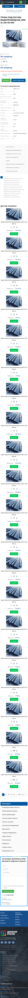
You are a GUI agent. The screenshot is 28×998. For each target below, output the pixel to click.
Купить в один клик (18, 78)
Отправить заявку (20, 2)
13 (19, 786)
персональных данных (20, 878)
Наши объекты (4, 908)
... (16, 786)
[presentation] (13, 873)
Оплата (2, 911)
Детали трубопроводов (8, 806)
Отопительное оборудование (9, 817)
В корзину (6, 78)
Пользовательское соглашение (7, 934)
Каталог (7, 6)
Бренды (4, 942)
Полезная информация (21, 903)
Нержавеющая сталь (7, 843)
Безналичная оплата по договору (9, 74)
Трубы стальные (6, 828)
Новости (17, 908)
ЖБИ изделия (5, 821)
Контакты (17, 913)
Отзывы (17, 911)
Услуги (17, 906)
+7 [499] (8, 2)
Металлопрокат (6, 832)
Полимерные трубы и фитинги (10, 799)
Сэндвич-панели (6, 839)
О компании (20, 6)
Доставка (23, 74)
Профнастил (5, 835)
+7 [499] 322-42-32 (5, 972)
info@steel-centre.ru (16, 11)
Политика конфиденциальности (7, 936)
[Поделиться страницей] (1, 25)
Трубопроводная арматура (9, 803)
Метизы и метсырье (7, 814)
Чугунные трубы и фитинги (9, 810)
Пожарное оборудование (8, 825)
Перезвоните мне (6, 992)
